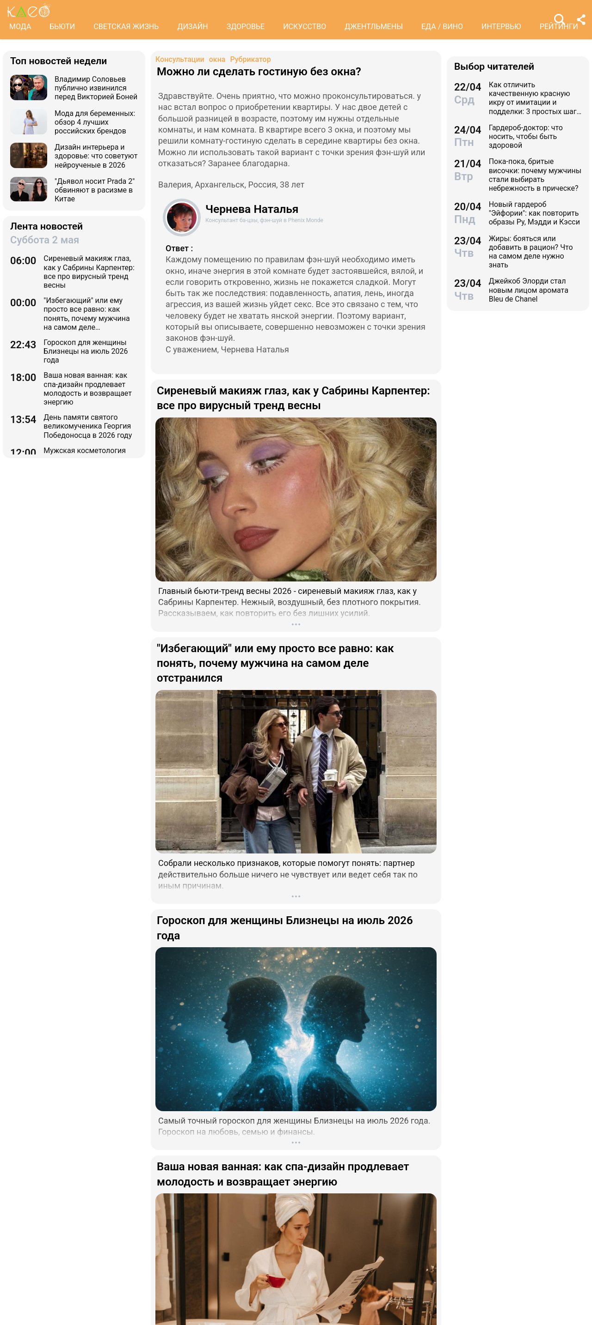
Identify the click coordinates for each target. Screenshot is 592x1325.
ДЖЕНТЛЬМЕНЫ (374, 26)
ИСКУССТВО (304, 26)
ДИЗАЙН (192, 26)
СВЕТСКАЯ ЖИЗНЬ (126, 26)
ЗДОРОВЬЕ (246, 26)
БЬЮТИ (62, 26)
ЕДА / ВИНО (442, 26)
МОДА (20, 26)
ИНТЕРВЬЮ (501, 26)
